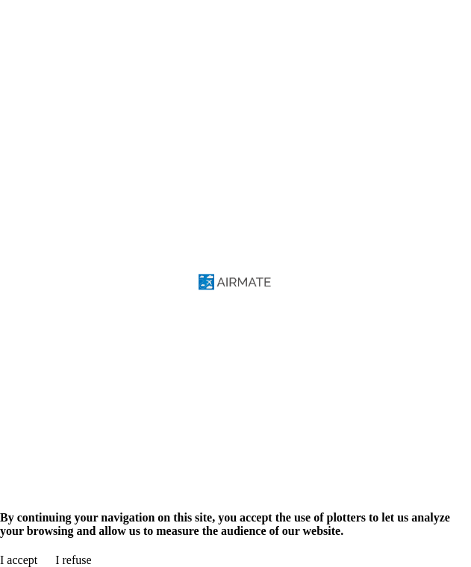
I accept (18, 560)
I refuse (73, 560)
